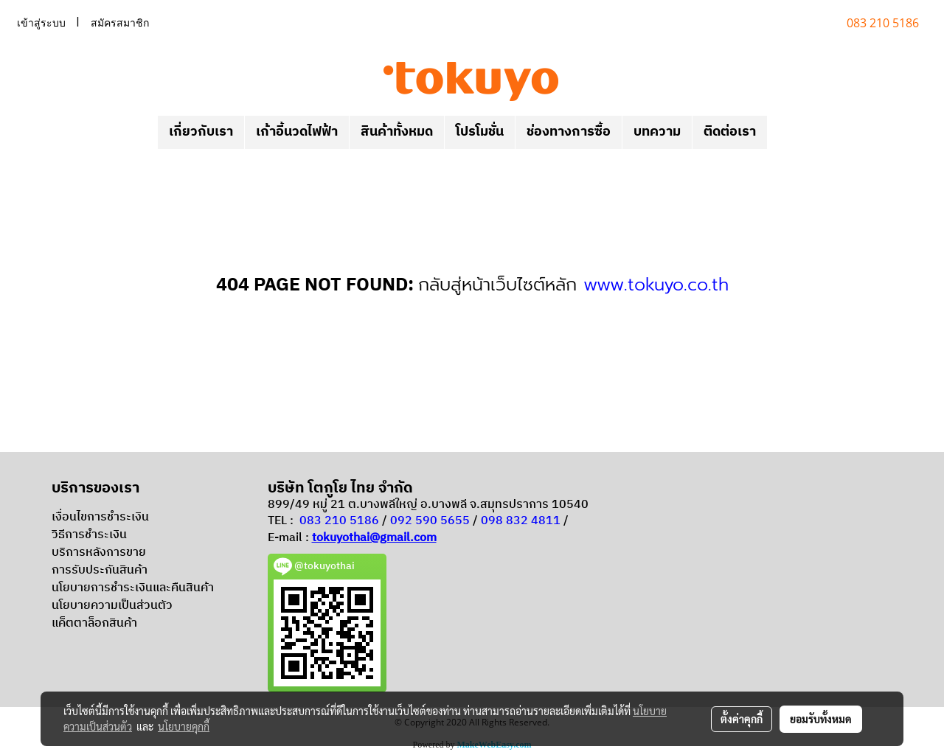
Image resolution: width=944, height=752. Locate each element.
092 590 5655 (430, 521)
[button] (780, 133)
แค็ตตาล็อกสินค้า (94, 623)
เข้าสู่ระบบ (41, 23)
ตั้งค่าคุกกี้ (742, 718)
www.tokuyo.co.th (656, 284)
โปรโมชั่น (480, 132)
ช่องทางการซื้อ (569, 132)
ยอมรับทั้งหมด (821, 718)
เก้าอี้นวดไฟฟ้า (297, 132)
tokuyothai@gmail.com (374, 538)
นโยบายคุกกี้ (183, 726)
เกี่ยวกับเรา (201, 132)
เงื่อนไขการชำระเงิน (100, 517)
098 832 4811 (520, 521)
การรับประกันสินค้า (100, 570)
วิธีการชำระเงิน (89, 535)
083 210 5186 (339, 521)
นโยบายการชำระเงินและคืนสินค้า (133, 588)
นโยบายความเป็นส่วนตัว (112, 606)
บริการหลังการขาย (99, 553)
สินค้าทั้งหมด (397, 132)
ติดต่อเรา (730, 132)
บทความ (657, 132)
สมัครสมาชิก (120, 23)
